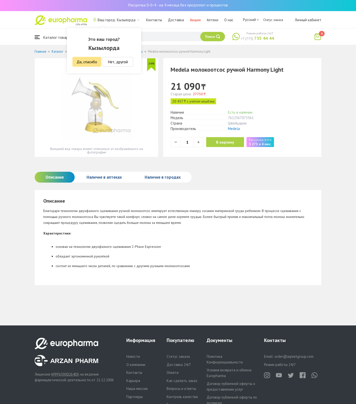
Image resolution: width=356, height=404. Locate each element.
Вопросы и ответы (181, 388)
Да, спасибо (87, 61)
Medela (234, 128)
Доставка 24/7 (179, 364)
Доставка (176, 20)
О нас (228, 20)
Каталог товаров (53, 37)
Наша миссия (137, 388)
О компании (135, 364)
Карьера (133, 380)
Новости (133, 356)
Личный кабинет (308, 20)
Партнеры (134, 396)
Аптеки (212, 20)
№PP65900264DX (65, 374)
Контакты (154, 20)
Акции (195, 20)
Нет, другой (118, 61)
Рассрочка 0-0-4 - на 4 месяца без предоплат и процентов (178, 4)
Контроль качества (182, 396)
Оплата (172, 372)
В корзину (225, 142)
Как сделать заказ (182, 380)
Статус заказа (273, 20)
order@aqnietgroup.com (294, 356)
